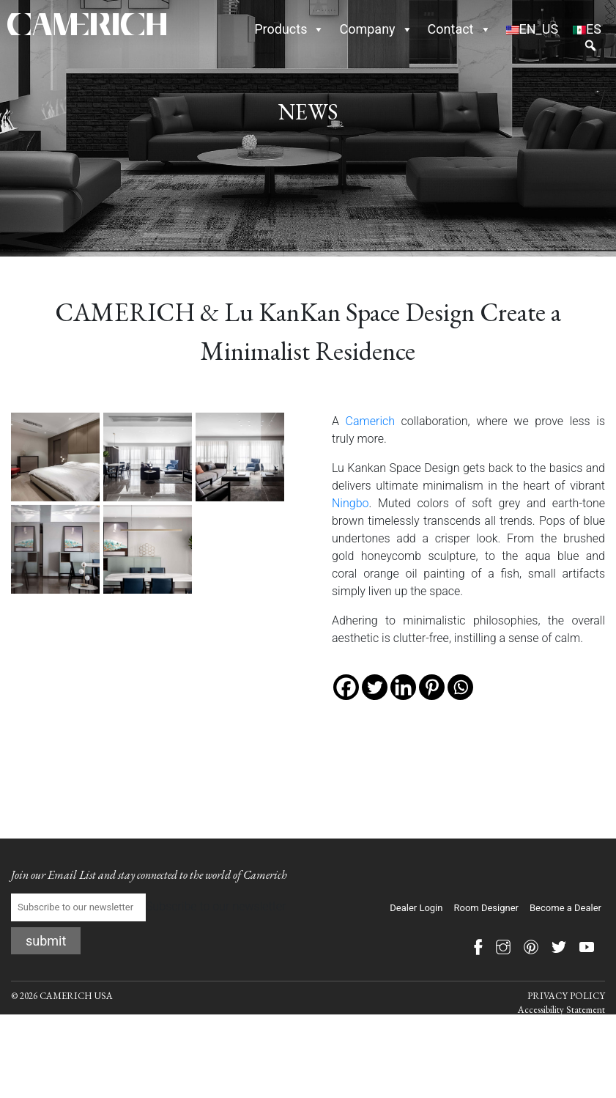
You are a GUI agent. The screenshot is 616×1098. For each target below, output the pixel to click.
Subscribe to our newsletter (148, 907)
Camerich (370, 421)
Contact (459, 29)
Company (375, 29)
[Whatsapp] (460, 687)
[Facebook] (346, 687)
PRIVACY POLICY (566, 996)
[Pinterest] (432, 687)
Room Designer (486, 907)
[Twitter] (374, 687)
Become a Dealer (565, 907)
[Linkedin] (403, 687)
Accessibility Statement (561, 1009)
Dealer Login (416, 907)
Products (289, 29)
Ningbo (350, 503)
